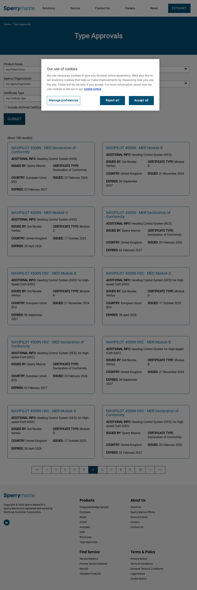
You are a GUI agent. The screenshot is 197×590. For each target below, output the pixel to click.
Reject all (112, 100)
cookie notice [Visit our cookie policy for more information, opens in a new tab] (92, 89)
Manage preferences (63, 100)
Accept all (141, 100)
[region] (100, 85)
